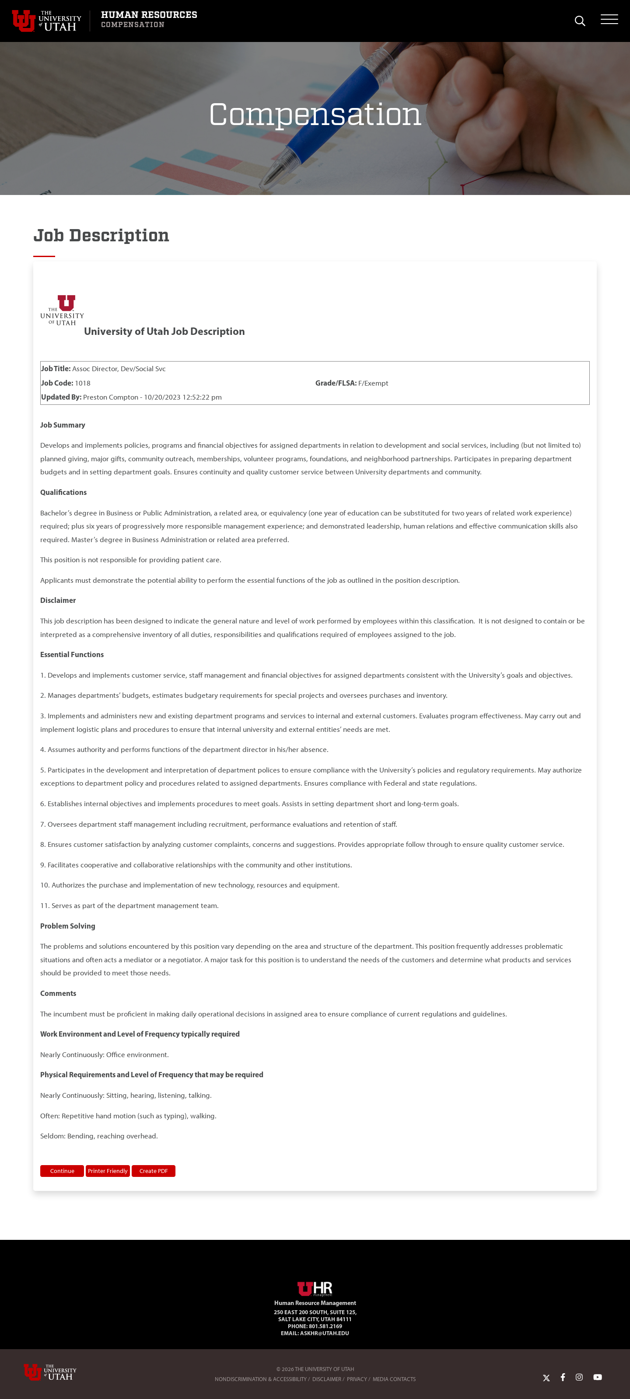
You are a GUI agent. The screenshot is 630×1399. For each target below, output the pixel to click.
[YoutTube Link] (597, 1377)
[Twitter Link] (546, 1377)
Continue (62, 1171)
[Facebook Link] (562, 1377)
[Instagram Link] (579, 1377)
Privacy (357, 1379)
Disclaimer (326, 1379)
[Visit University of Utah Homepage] (51, 21)
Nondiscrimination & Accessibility (261, 1379)
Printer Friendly (108, 1171)
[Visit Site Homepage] (315, 1287)
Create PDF (154, 1171)
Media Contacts (394, 1379)
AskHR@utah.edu (324, 1332)
